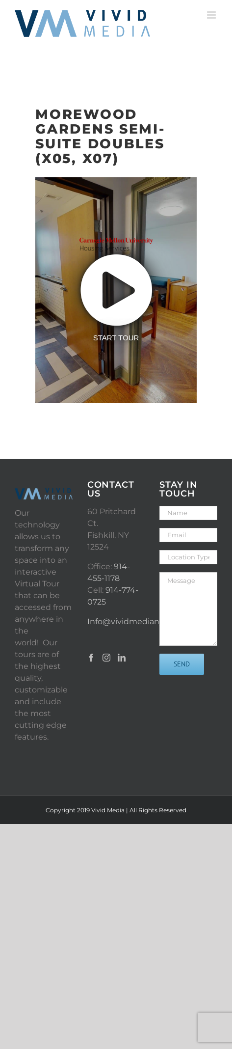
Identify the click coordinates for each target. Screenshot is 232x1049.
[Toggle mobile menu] (212, 15)
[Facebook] (91, 658)
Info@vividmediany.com (134, 621)
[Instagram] (106, 658)
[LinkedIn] (122, 658)
